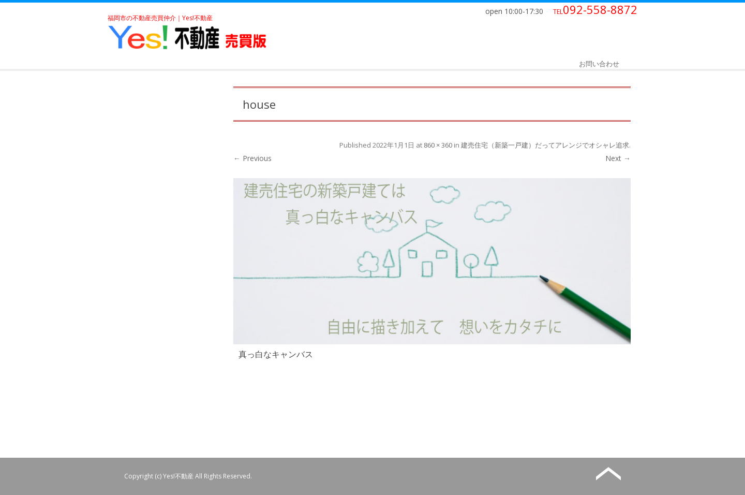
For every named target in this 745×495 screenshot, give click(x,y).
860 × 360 (438, 145)
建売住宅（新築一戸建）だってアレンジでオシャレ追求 (545, 145)
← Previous (252, 158)
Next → (618, 158)
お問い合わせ (599, 63)
